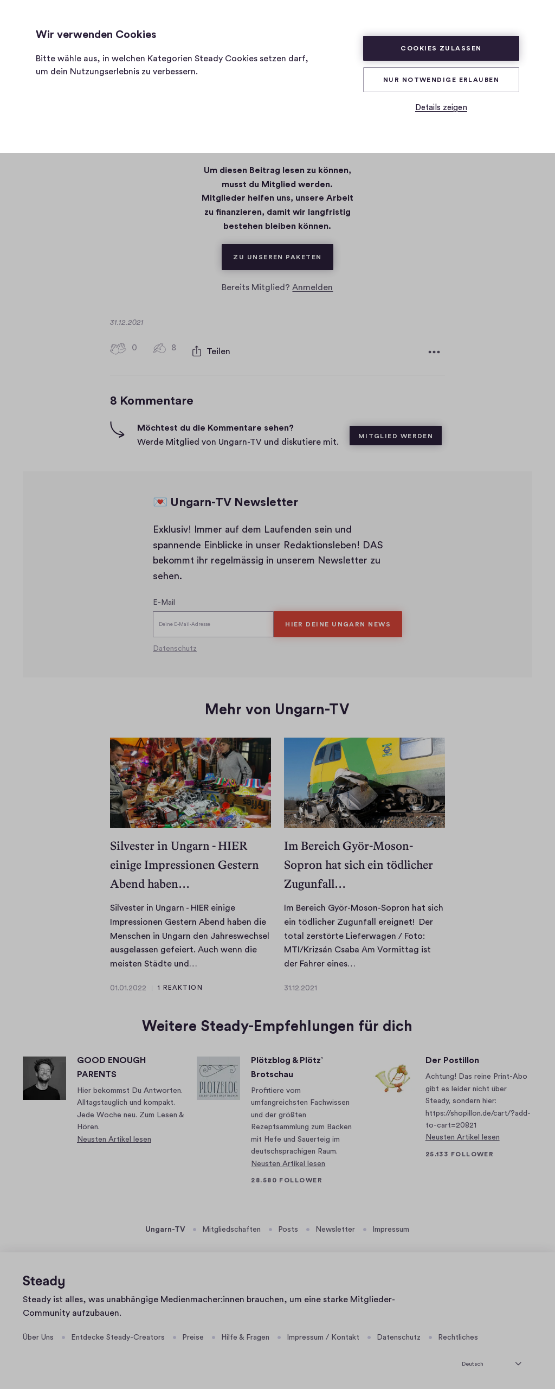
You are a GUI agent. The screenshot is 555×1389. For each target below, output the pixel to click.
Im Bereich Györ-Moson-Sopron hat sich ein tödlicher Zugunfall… (358, 862)
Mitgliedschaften (231, 1227)
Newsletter (335, 1227)
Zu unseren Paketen (283, 252)
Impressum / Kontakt (323, 1335)
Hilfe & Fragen (245, 1335)
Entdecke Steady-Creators (118, 1335)
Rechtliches (458, 1335)
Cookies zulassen (441, 48)
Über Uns (38, 1335)
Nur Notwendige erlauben (441, 79)
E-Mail (164, 600)
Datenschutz (175, 646)
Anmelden (312, 287)
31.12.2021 (300, 985)
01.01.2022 (128, 985)
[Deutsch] (491, 1360)
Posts (288, 1227)
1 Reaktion (180, 985)
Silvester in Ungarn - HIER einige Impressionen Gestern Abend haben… (184, 862)
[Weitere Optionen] (434, 350)
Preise (193, 1335)
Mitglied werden (396, 433)
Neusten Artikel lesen (114, 1137)
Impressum (390, 1227)
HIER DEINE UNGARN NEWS (338, 621)
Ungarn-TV (165, 1227)
